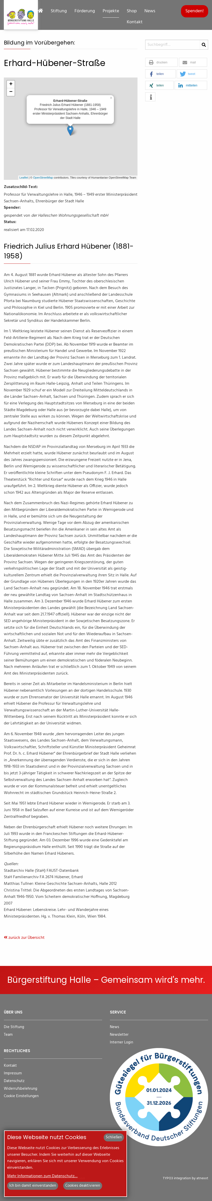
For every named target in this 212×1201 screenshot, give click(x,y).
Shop (132, 11)
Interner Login (121, 1042)
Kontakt (135, 22)
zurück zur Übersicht (24, 937)
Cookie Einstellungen (21, 1096)
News (149, 11)
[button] (161, 62)
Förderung (85, 11)
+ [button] (11, 84)
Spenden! (194, 11)
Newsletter (119, 1035)
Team (8, 1035)
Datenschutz (14, 1081)
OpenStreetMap (43, 177)
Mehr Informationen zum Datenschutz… (42, 1176)
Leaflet (23, 177)
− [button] (11, 92)
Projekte (111, 11)
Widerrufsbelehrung (20, 1089)
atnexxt (202, 1178)
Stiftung (59, 11)
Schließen (114, 1137)
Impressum (13, 1073)
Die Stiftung (14, 1027)
